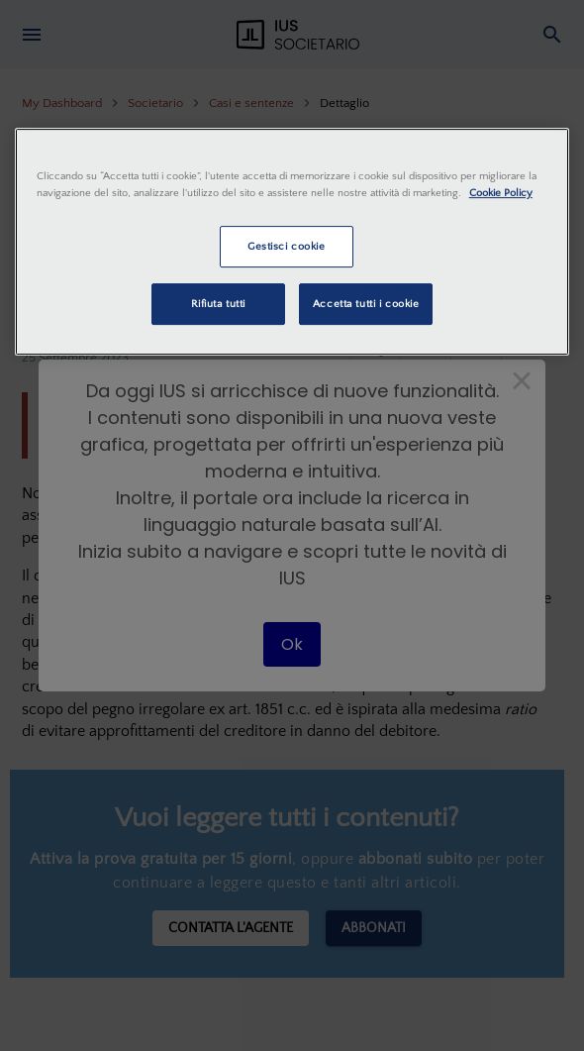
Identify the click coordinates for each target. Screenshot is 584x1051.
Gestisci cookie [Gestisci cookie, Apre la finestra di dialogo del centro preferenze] (286, 246)
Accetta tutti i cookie (366, 303)
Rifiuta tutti (218, 303)
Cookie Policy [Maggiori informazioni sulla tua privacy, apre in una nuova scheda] (501, 192)
